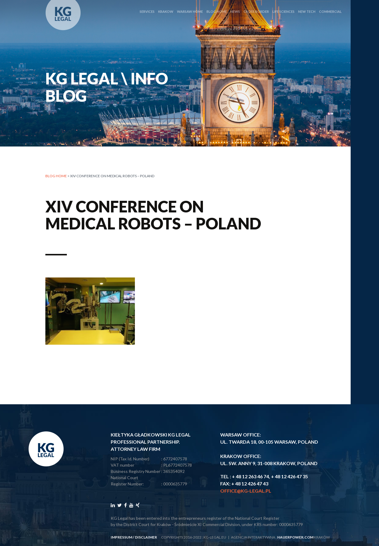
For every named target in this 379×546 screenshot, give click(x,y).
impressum (121, 537)
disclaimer (146, 537)
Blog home (56, 176)
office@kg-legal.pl (245, 490)
